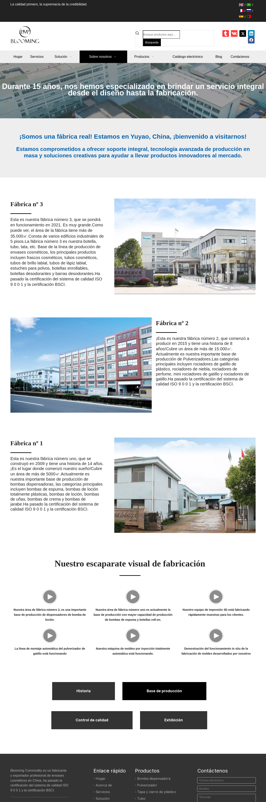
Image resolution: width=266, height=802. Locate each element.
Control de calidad (92, 768)
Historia (83, 739)
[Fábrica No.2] (100, 366)
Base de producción (164, 739)
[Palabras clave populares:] (152, 42)
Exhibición (173, 768)
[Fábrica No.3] (166, 247)
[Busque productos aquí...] (161, 34)
